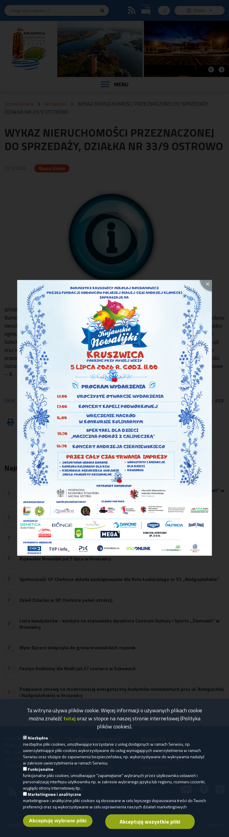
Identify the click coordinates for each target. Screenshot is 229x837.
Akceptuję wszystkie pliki (150, 828)
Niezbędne (38, 744)
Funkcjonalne (40, 776)
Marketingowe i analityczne (54, 801)
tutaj (70, 725)
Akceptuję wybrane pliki (58, 827)
